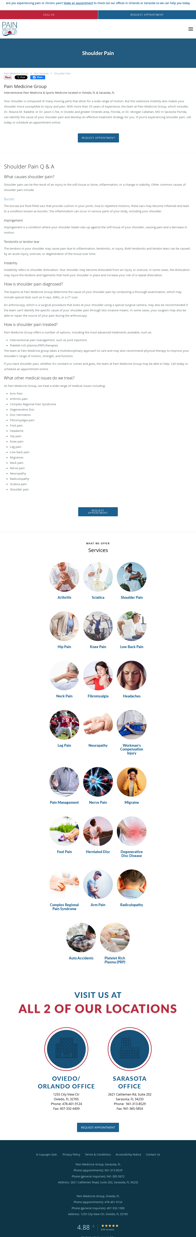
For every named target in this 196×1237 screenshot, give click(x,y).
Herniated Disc (98, 852)
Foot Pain (64, 852)
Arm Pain (98, 905)
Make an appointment (78, 3)
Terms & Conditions (98, 1154)
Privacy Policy (71, 1154)
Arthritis (64, 598)
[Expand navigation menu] (190, 29)
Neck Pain (64, 696)
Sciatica (98, 598)
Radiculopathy (131, 905)
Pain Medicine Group (16, 73)
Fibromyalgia (98, 696)
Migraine (132, 803)
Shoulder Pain (62, 73)
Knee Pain (98, 647)
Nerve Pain (98, 803)
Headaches (132, 696)
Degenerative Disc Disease (132, 854)
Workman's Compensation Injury (131, 749)
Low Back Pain (131, 647)
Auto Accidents (81, 958)
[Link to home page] (8, 28)
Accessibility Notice (128, 1154)
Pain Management (64, 803)
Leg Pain (64, 746)
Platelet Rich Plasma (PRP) (115, 960)
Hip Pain (64, 647)
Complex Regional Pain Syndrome (64, 907)
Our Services (41, 73)
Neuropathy (98, 746)
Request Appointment (98, 137)
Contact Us (153, 1154)
